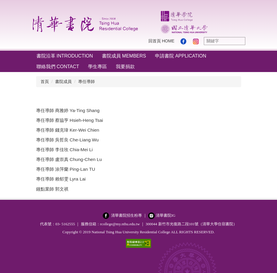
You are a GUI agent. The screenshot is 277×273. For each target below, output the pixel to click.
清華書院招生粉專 (126, 215)
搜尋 (239, 41)
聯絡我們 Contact (57, 66)
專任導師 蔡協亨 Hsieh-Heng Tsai (69, 120)
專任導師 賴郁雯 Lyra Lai (61, 178)
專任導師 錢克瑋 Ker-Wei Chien (67, 129)
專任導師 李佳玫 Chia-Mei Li (64, 149)
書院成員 (63, 81)
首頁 (45, 81)
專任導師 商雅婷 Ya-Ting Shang (68, 110)
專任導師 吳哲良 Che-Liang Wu (67, 139)
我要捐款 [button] (125, 66)
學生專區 (97, 66)
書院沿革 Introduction (64, 55)
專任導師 (86, 81)
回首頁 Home (161, 41)
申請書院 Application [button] (180, 55)
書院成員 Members (124, 55)
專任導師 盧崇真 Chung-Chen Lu (69, 159)
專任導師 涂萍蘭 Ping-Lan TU (65, 169)
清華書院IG (165, 215)
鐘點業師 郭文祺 (52, 188)
